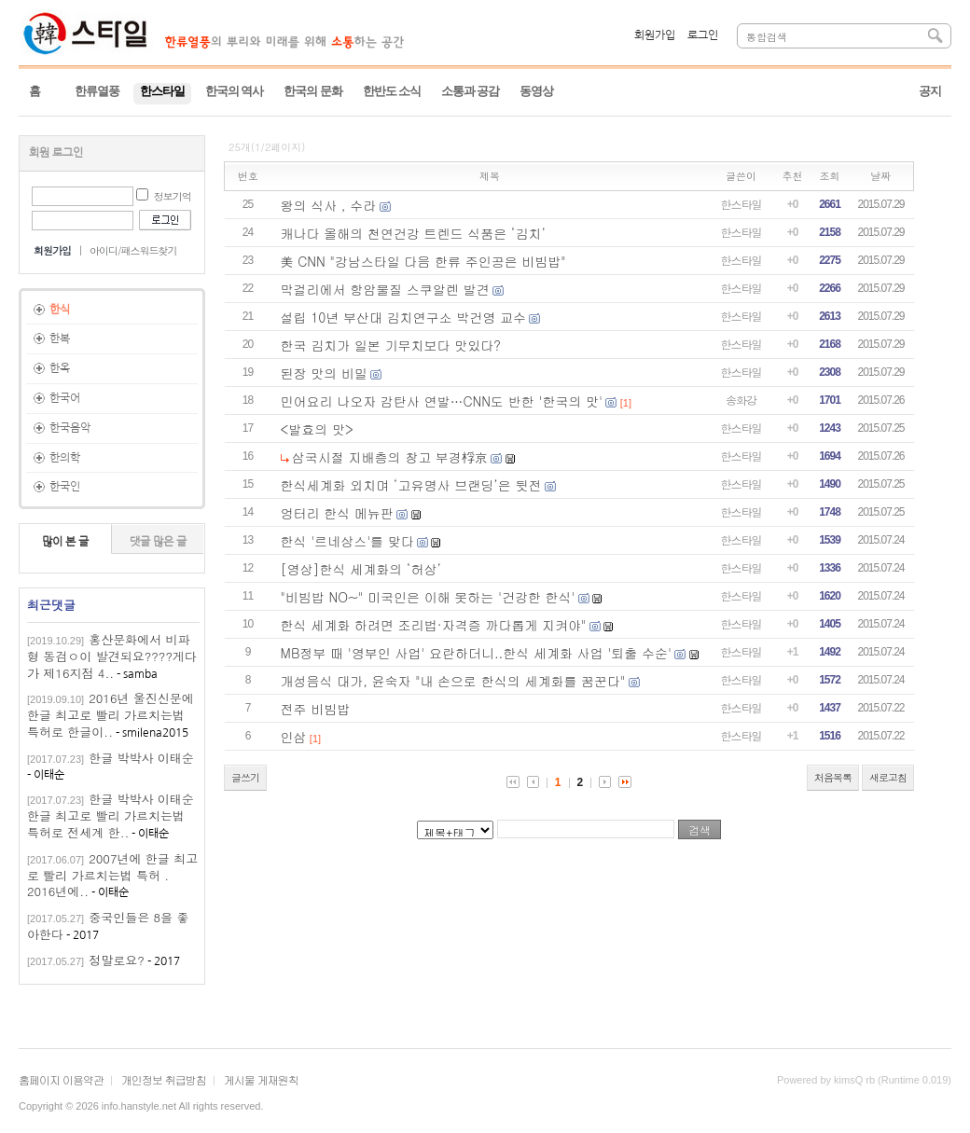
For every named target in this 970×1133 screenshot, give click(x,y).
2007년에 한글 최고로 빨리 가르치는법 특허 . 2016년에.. (112, 875)
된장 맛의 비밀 (324, 373)
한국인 (64, 486)
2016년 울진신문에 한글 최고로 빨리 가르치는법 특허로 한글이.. (110, 714)
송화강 (741, 400)
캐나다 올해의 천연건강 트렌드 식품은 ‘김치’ (414, 233)
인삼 (294, 736)
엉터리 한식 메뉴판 (337, 513)
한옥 (59, 368)
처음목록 (833, 777)
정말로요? (117, 960)
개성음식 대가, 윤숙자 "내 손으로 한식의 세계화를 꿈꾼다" (453, 680)
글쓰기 (245, 777)
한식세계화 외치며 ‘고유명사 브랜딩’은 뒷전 (411, 485)
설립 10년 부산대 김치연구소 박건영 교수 (403, 317)
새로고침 (888, 777)
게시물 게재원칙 (261, 1079)
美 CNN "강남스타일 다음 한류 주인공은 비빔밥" (423, 261)
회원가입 (654, 35)
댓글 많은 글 (158, 541)
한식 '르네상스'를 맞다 (347, 541)
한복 (59, 338)
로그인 (702, 35)
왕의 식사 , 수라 (329, 205)
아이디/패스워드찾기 (133, 250)
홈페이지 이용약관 (61, 1079)
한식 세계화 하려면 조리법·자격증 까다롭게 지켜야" (434, 624)
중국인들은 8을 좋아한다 (107, 925)
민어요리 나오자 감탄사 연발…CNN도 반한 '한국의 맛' (442, 401)
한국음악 (69, 428)
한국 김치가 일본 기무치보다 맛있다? (391, 345)
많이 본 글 (65, 541)
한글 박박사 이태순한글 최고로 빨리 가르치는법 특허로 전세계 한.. (110, 815)
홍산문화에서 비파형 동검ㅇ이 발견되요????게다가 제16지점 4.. (112, 656)
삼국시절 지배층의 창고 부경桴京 (390, 457)
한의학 (64, 457)
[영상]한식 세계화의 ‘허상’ (361, 569)
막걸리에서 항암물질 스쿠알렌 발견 (385, 289)
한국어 (64, 398)
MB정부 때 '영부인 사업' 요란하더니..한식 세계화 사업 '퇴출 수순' (476, 652)
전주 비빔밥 (316, 708)
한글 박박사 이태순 (141, 758)
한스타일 (741, 204)
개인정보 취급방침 (163, 1079)
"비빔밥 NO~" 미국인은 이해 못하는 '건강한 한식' (428, 596)
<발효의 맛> (317, 429)
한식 (59, 309)
